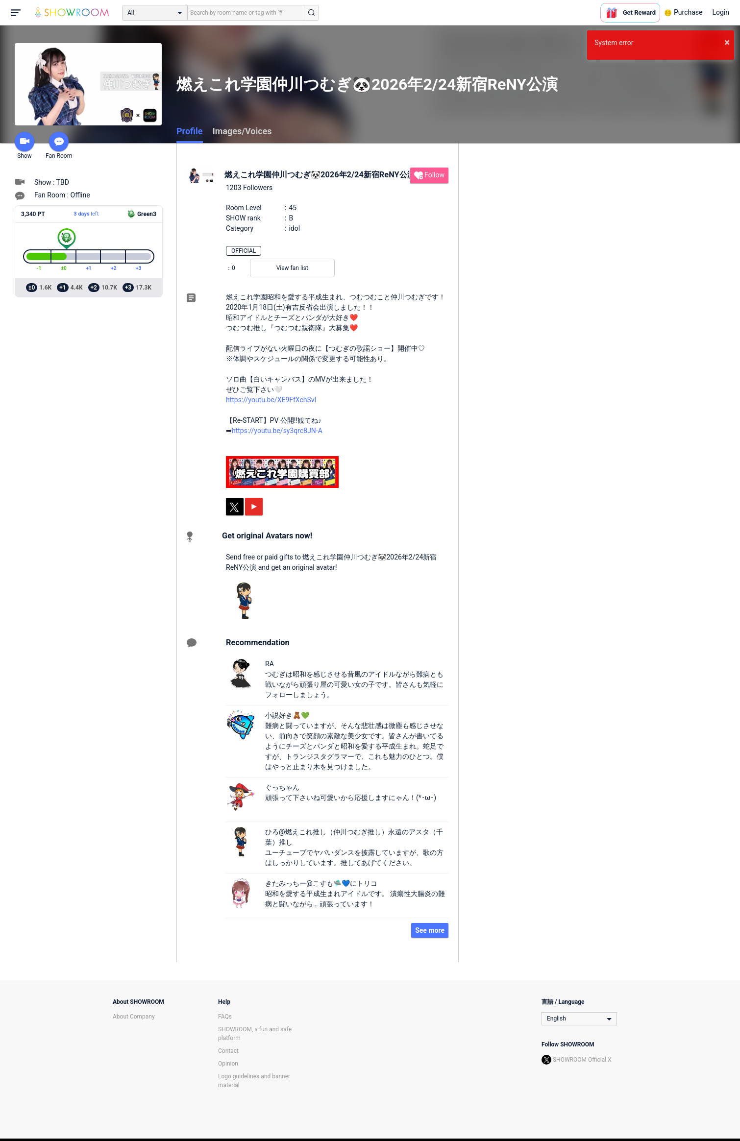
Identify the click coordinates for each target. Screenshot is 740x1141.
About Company (134, 1016)
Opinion (228, 1063)
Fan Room (59, 145)
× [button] (727, 42)
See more (429, 930)
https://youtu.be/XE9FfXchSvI (271, 400)
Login (720, 12)
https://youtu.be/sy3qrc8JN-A (277, 431)
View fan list (292, 268)
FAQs (225, 1016)
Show (24, 145)
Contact (228, 1050)
